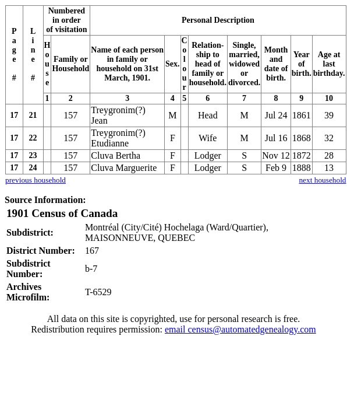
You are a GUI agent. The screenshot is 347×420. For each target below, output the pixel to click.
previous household (35, 180)
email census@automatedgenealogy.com (240, 329)
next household (322, 180)
